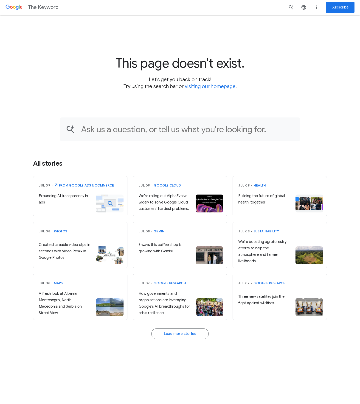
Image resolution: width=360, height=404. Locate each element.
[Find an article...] (188, 129)
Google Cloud (167, 185)
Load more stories (180, 334)
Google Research (170, 283)
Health (260, 185)
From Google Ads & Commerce (84, 184)
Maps (58, 283)
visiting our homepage (210, 86)
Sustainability (266, 231)
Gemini (160, 231)
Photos (60, 231)
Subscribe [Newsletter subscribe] (340, 7)
